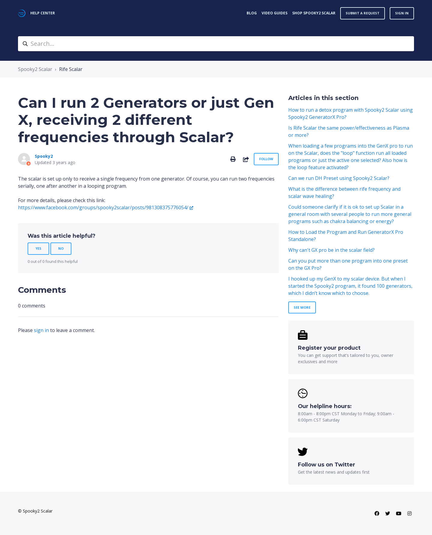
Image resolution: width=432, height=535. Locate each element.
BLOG (252, 13)
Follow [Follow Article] (266, 159)
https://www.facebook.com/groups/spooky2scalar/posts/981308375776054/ (103, 207)
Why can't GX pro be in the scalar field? (331, 250)
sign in (41, 330)
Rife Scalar (70, 69)
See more (302, 307)
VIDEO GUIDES (274, 13)
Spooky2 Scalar (35, 69)
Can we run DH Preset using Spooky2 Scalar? (338, 178)
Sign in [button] (402, 13)
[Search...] (216, 43)
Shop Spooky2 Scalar (313, 13)
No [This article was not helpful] (61, 248)
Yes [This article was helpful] (38, 248)
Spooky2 (44, 156)
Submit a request (363, 13)
